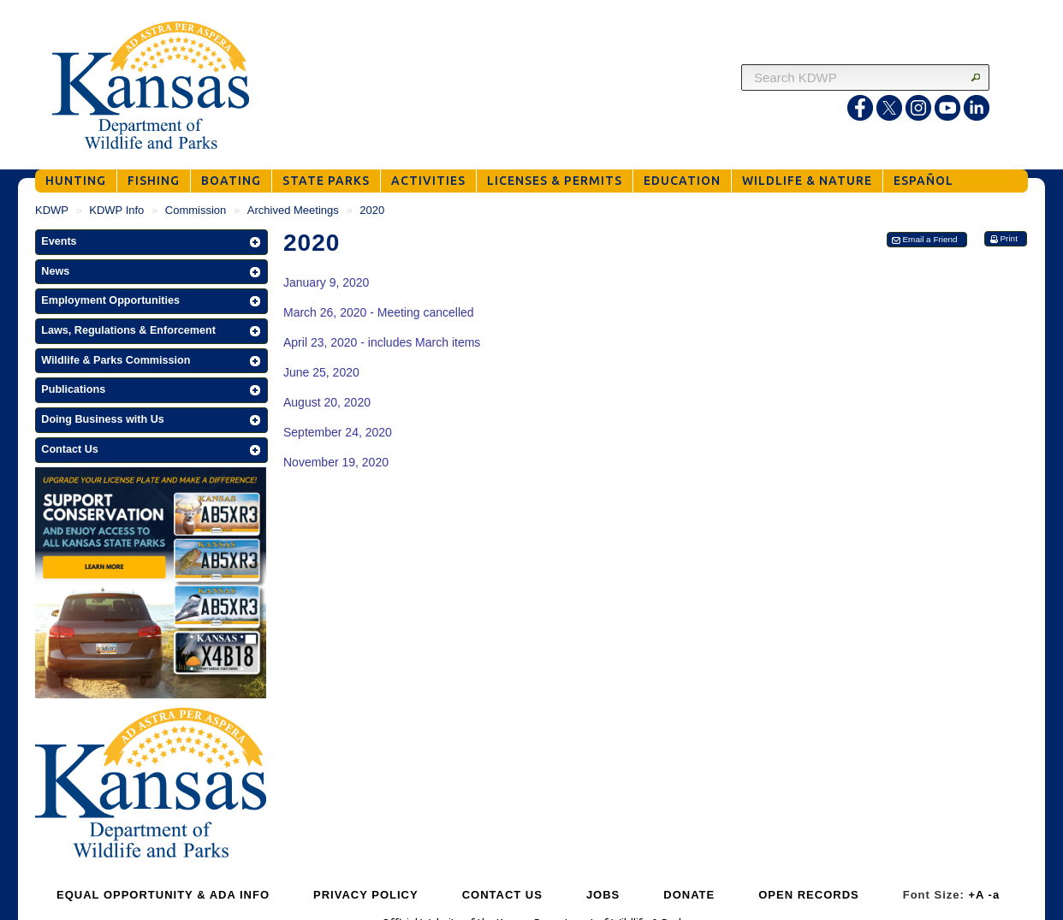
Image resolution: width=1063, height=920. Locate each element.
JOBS (603, 894)
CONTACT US (502, 894)
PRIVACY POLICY (366, 894)
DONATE (689, 894)
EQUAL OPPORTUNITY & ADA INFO (163, 894)
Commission (196, 210)
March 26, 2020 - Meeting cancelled (378, 312)
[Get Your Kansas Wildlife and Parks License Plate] (150, 585)
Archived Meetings (293, 210)
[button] (151, 242)
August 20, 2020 (327, 402)
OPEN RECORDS (808, 894)
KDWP (51, 210)
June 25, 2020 (321, 372)
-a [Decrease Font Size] (995, 894)
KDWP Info (116, 210)
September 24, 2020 (337, 432)
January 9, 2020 (326, 282)
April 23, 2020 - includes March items (381, 342)
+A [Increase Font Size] (976, 894)
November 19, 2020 (336, 462)
